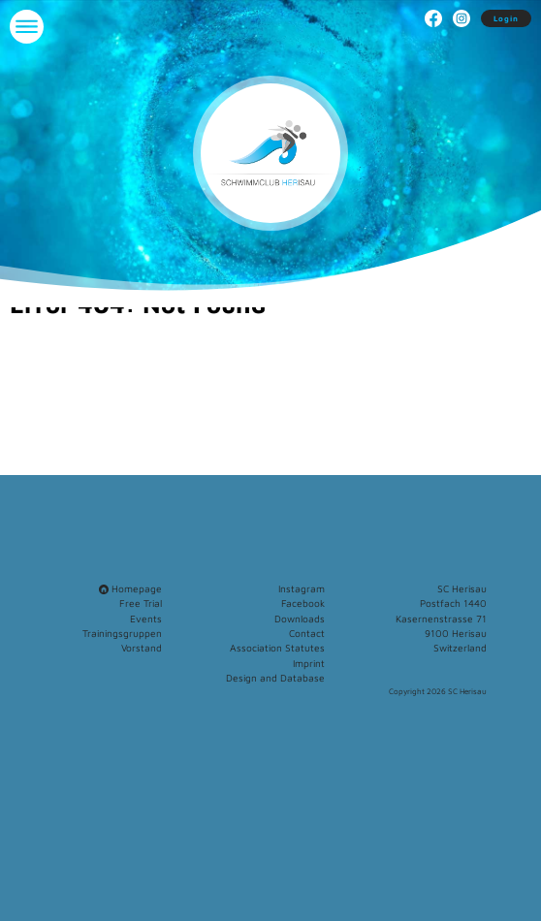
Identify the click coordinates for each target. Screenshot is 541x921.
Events (146, 618)
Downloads (299, 618)
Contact (307, 633)
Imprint (309, 663)
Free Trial (140, 603)
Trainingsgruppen (122, 633)
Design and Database (275, 677)
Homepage (130, 588)
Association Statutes (277, 647)
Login (506, 18)
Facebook (303, 603)
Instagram (301, 588)
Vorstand (141, 647)
